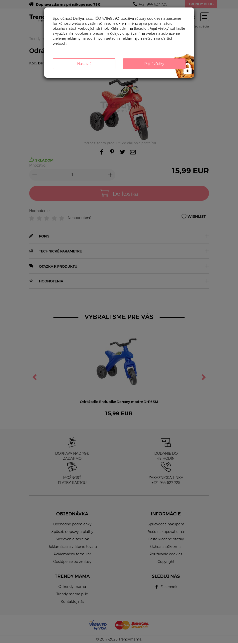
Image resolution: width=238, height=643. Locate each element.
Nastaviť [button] (84, 63)
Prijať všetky (154, 63)
